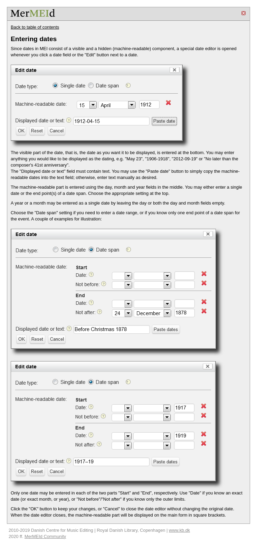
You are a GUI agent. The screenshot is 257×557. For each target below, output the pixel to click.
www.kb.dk (179, 530)
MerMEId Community (45, 536)
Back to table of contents (35, 27)
